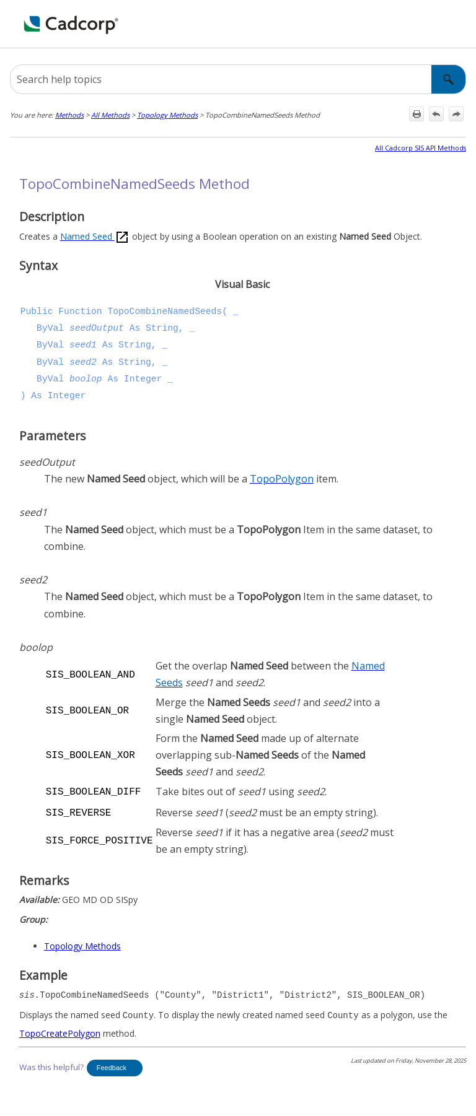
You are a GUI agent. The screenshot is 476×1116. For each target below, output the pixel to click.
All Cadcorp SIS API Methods (420, 148)
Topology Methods (167, 115)
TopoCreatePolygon (59, 1031)
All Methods (110, 115)
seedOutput (96, 328)
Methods (69, 115)
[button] (448, 79)
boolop (85, 379)
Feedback (111, 1065)
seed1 (83, 345)
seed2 (83, 362)
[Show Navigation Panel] (459, 24)
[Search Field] (238, 79)
